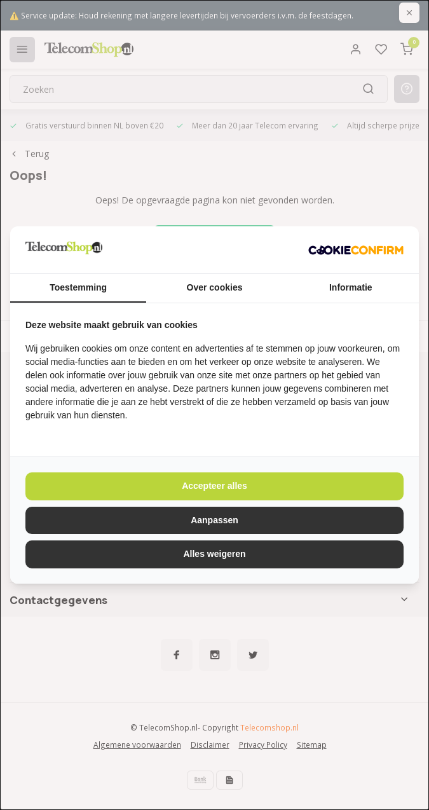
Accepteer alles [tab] (214, 486)
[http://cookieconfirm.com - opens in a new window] (356, 250)
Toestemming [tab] (78, 287)
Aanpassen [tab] (214, 520)
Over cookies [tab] (215, 287)
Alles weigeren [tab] (214, 554)
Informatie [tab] (350, 287)
